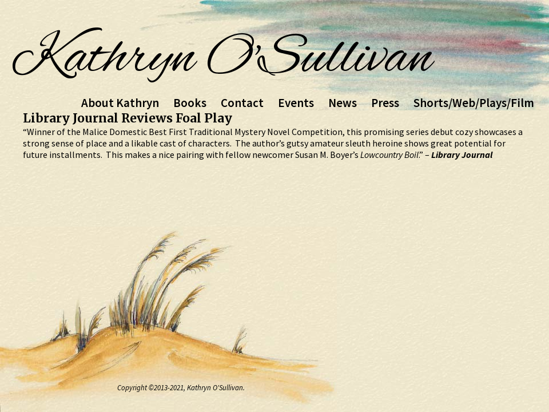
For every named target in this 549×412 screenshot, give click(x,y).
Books (189, 102)
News (342, 102)
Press (385, 102)
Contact (242, 102)
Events (296, 102)
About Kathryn (120, 102)
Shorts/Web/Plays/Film (473, 102)
